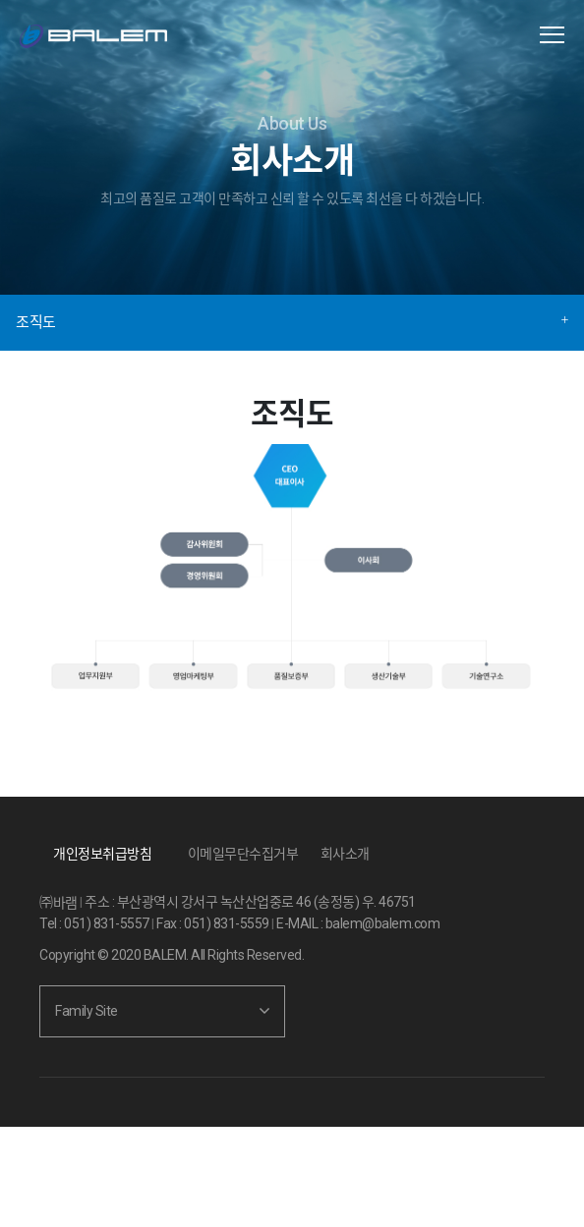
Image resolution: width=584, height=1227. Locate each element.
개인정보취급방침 (102, 854)
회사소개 (345, 854)
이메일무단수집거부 (243, 854)
